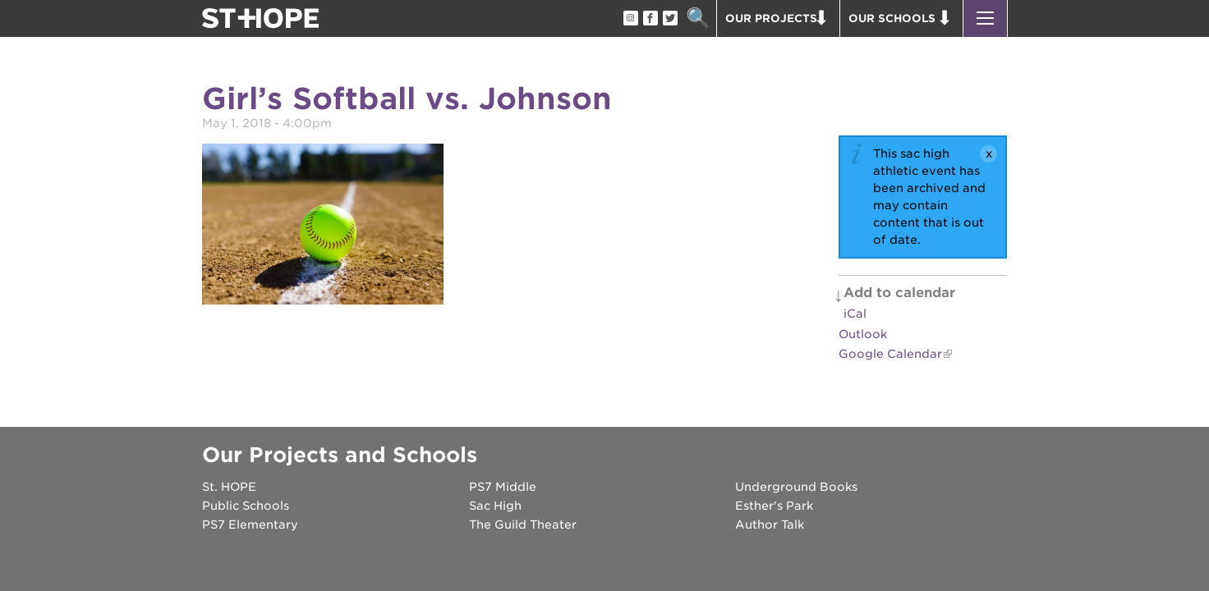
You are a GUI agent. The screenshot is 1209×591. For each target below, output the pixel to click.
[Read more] (323, 226)
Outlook (863, 334)
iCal (855, 313)
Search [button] (697, 18)
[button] (985, 18)
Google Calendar (890, 353)
